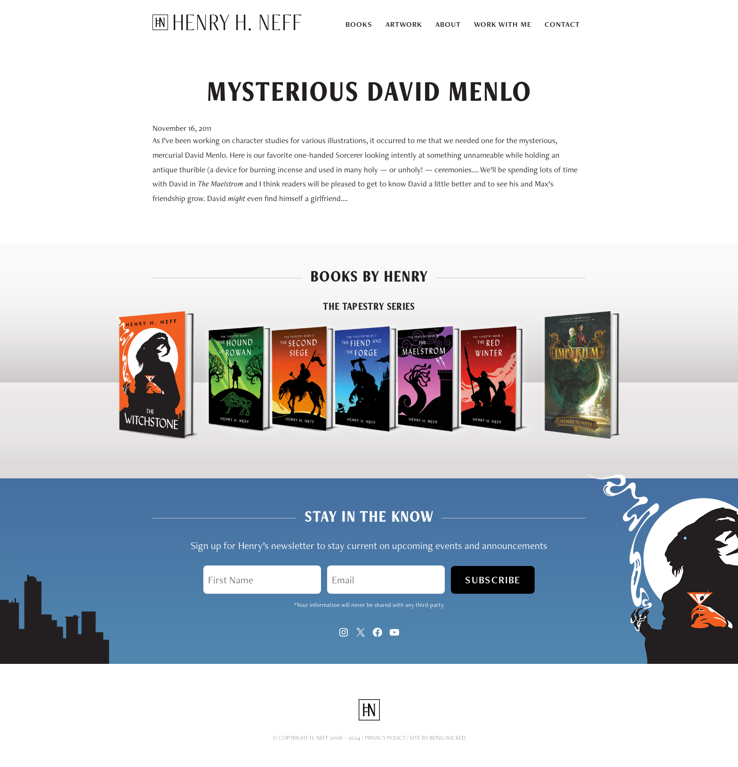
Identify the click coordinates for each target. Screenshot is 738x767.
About (448, 24)
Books (358, 24)
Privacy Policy (385, 738)
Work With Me (502, 24)
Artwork (403, 24)
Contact (562, 24)
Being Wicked (447, 738)
